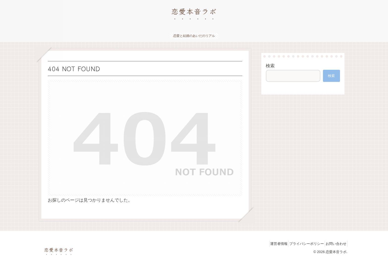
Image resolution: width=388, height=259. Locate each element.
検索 (270, 65)
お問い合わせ (334, 244)
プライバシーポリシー (301, 244)
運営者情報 (270, 244)
